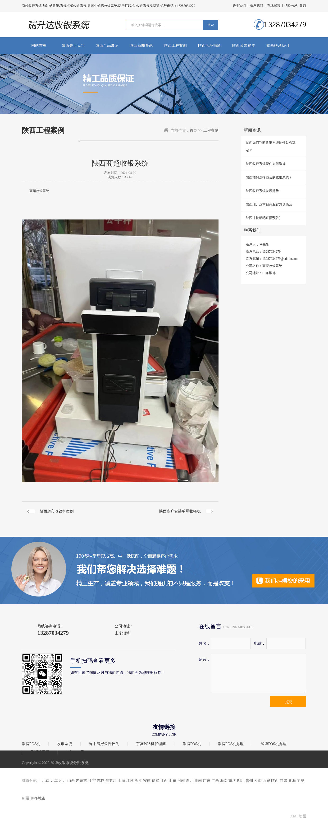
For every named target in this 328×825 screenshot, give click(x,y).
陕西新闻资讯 (141, 45)
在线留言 (273, 5)
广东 (206, 780)
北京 (45, 780)
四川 (241, 780)
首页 (193, 130)
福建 (155, 780)
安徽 (147, 780)
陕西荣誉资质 (243, 45)
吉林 (100, 780)
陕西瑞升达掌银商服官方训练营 (269, 204)
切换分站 (291, 5)
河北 (62, 780)
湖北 (189, 780)
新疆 (25, 798)
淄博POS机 (31, 744)
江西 (164, 780)
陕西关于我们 (73, 45)
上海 (121, 780)
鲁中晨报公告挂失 (104, 744)
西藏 (266, 780)
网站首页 (38, 45)
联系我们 (256, 5)
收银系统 (42, 191)
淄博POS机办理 (231, 744)
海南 (224, 780)
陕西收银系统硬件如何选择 (266, 164)
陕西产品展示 (107, 45)
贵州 (249, 780)
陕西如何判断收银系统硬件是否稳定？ (271, 146)
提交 (288, 702)
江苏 (130, 780)
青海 (292, 780)
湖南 (198, 780)
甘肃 (283, 780)
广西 (215, 780)
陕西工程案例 (175, 45)
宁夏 (300, 780)
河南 (181, 780)
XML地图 (298, 816)
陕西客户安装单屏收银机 (180, 511)
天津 (54, 780)
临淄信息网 (39, 752)
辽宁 (92, 780)
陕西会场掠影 (209, 45)
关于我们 (239, 5)
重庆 (232, 780)
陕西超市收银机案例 (57, 511)
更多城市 (38, 798)
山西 (71, 780)
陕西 (275, 780)
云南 (258, 780)
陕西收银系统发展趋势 (262, 191)
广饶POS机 (75, 752)
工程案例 (211, 130)
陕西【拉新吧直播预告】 (264, 218)
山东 (172, 780)
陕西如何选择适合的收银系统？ (269, 177)
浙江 (138, 780)
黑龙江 (111, 780)
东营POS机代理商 (151, 744)
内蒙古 (81, 780)
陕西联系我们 (277, 45)
